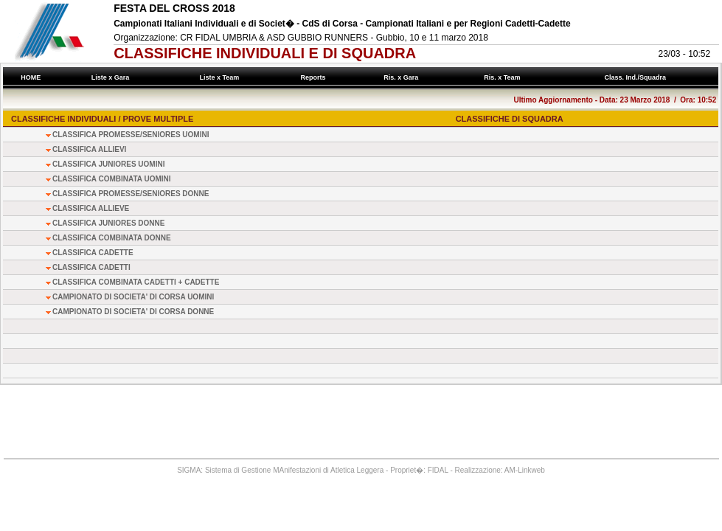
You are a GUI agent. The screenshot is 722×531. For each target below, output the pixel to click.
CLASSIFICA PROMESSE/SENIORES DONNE (130, 194)
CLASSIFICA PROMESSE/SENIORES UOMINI (130, 135)
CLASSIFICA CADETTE (92, 253)
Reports (315, 77)
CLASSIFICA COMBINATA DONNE (111, 238)
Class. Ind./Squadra (637, 77)
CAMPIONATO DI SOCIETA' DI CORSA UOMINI (133, 297)
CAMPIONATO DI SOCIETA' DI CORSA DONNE (133, 312)
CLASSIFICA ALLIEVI (89, 149)
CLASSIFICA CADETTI (91, 267)
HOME (31, 77)
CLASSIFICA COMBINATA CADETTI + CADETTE (135, 282)
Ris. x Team (504, 77)
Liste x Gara (112, 77)
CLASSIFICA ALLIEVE (90, 208)
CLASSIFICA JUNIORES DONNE (108, 223)
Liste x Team (221, 77)
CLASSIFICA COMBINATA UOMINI (111, 179)
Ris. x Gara (403, 77)
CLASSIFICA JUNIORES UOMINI (108, 164)
